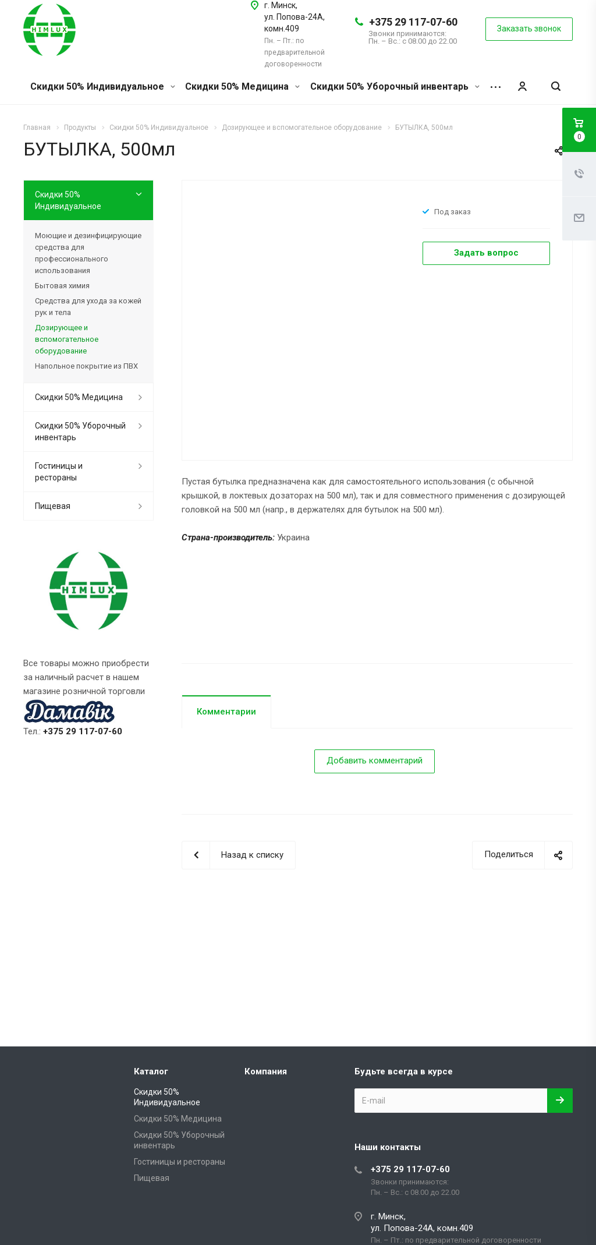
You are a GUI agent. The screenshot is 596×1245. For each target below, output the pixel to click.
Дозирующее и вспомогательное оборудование (66, 339)
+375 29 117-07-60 (413, 22)
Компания (265, 1071)
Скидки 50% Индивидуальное (102, 86)
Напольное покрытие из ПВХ (86, 366)
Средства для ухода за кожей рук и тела (88, 306)
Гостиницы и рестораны (59, 471)
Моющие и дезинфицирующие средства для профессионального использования (88, 253)
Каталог (151, 1071)
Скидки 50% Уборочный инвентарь (395, 86)
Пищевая (52, 506)
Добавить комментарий (375, 760)
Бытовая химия (62, 285)
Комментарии (226, 711)
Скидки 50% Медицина (242, 86)
